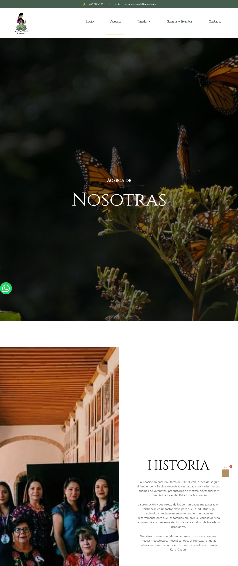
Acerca (115, 21)
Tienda (143, 21)
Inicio (90, 21)
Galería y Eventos (179, 21)
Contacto (215, 21)
